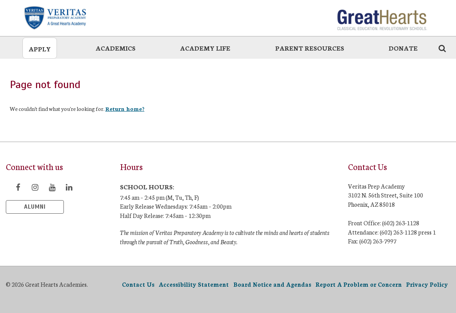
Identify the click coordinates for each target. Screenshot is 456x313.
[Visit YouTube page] (52, 187)
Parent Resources (309, 47)
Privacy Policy (427, 284)
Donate (403, 47)
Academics (115, 47)
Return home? (124, 108)
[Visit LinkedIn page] (69, 187)
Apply (40, 48)
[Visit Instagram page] (35, 187)
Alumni (35, 206)
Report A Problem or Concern (358, 284)
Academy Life (205, 47)
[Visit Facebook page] (18, 187)
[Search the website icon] (442, 48)
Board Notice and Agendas (272, 284)
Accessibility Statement (194, 284)
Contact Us (138, 284)
